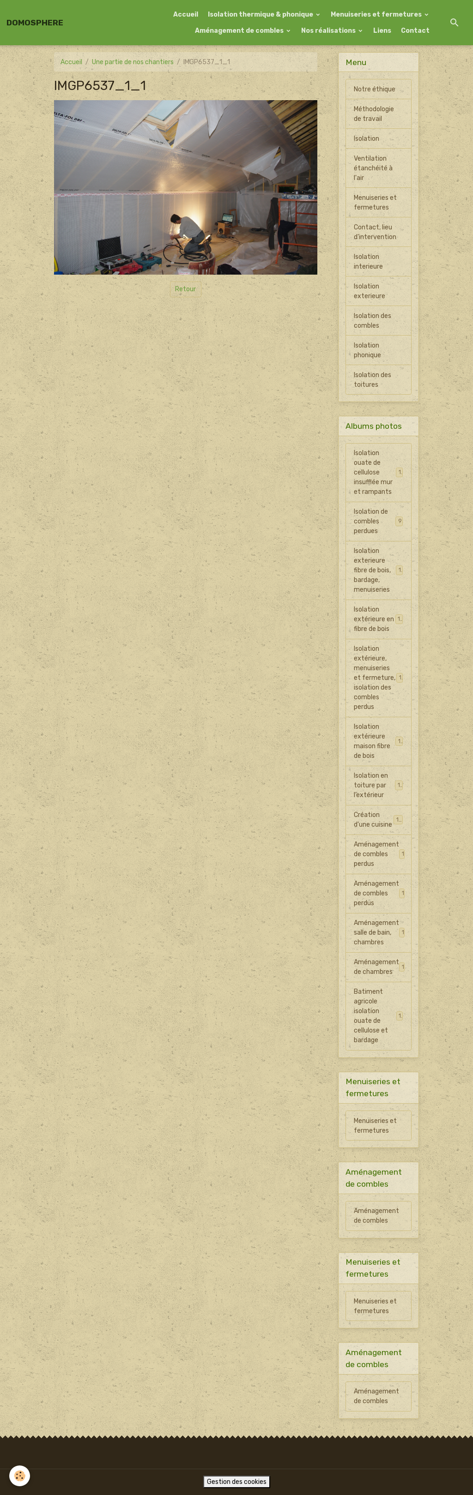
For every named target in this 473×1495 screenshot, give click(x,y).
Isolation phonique (367, 350)
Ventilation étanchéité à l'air (373, 168)
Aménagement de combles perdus (381, 854)
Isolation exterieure (369, 291)
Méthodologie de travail (374, 114)
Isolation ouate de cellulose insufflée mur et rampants (379, 472)
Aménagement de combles (240, 31)
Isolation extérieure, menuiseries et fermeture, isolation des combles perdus (379, 678)
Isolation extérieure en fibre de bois (378, 619)
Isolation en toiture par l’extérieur (378, 785)
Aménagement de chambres (380, 967)
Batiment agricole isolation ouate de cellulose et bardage (379, 1016)
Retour (185, 289)
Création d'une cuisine (378, 820)
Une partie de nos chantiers (133, 62)
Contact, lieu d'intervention (375, 232)
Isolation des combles (372, 321)
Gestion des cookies (237, 1482)
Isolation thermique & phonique (261, 14)
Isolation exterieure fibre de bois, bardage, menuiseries (379, 570)
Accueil (185, 14)
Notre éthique (374, 89)
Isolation (366, 139)
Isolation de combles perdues (378, 521)
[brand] (34, 23)
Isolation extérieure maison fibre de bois (379, 741)
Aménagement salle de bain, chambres (380, 932)
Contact (415, 31)
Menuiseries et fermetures (377, 14)
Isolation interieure (368, 261)
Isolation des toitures (372, 380)
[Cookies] (19, 1475)
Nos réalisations (329, 31)
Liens (382, 31)
